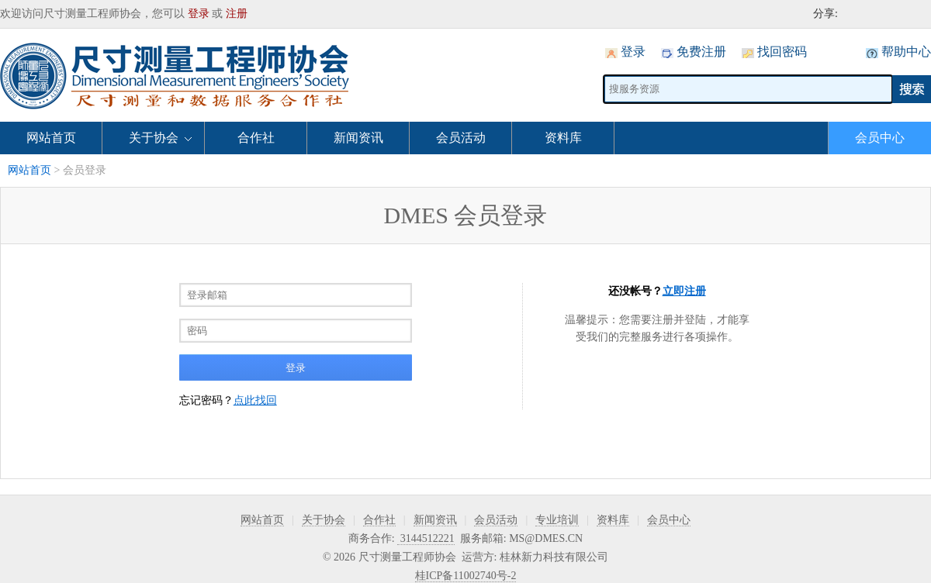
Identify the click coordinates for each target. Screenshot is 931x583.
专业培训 (557, 520)
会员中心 (880, 137)
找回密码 (782, 51)
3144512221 (426, 538)
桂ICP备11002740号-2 (466, 575)
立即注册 (684, 291)
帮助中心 (906, 51)
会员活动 (461, 137)
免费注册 (701, 51)
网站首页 (51, 137)
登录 (198, 13)
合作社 (256, 137)
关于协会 (153, 137)
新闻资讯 (358, 137)
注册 (236, 13)
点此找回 (255, 400)
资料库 (563, 137)
